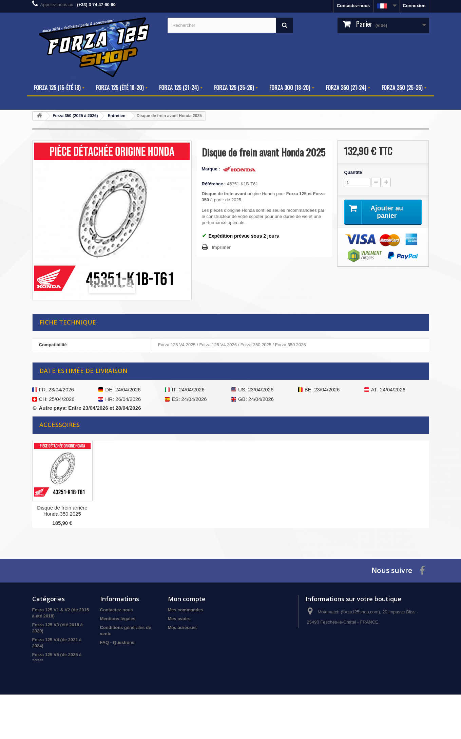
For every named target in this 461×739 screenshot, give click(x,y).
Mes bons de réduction (192, 645)
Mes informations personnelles (200, 636)
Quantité (353, 172)
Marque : (212, 168)
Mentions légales (118, 618)
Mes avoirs (179, 618)
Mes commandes (186, 609)
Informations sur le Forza (126, 672)
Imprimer (221, 247)
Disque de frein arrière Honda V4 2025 (62, 511)
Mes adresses (182, 627)
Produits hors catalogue (57, 696)
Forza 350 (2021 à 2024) (56, 678)
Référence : (214, 183)
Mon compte (187, 599)
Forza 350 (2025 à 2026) (56, 687)
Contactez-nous (353, 5)
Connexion (414, 5)
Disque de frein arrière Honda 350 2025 (129, 511)
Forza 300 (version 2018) (57, 669)
